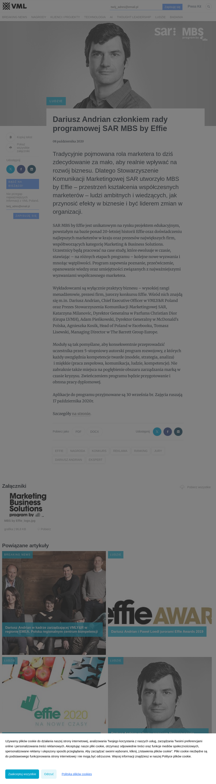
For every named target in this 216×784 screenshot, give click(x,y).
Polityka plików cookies (77, 774)
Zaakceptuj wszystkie (22, 774)
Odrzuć (49, 774)
